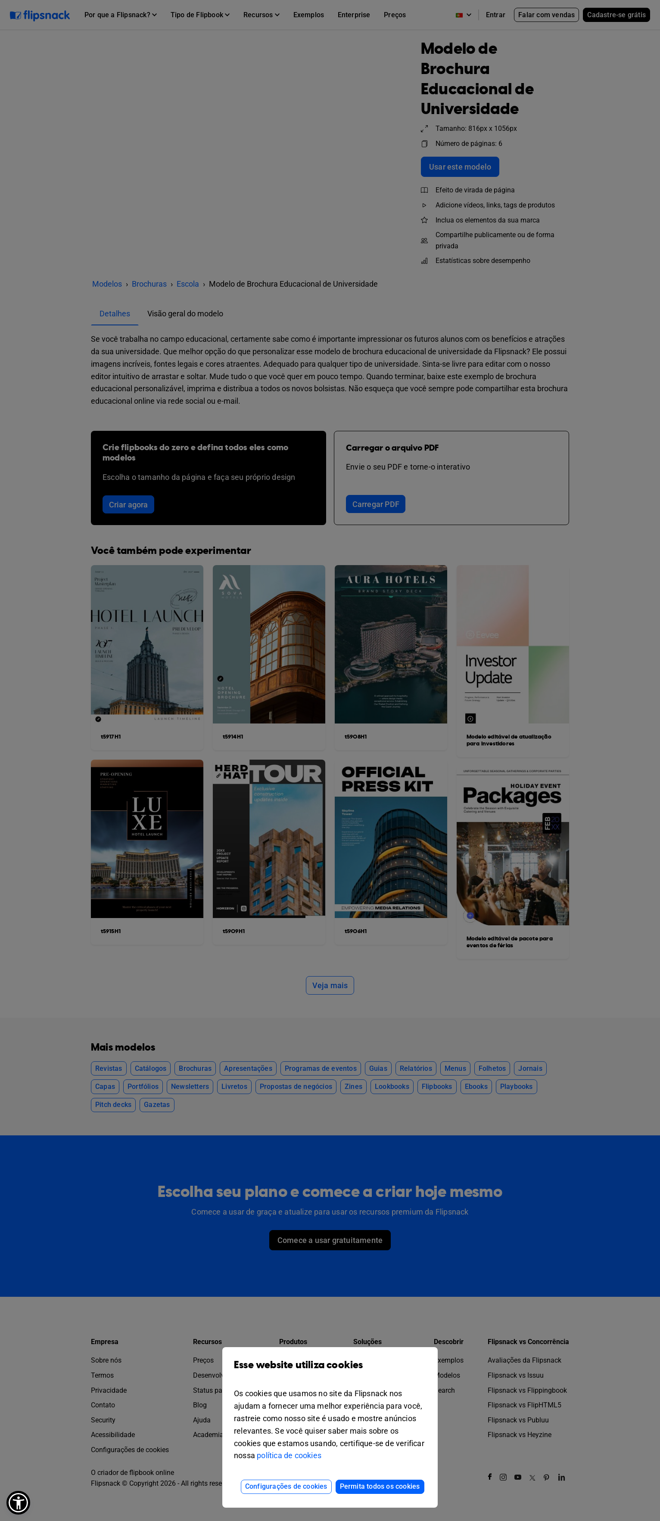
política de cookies (289, 1455)
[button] (18, 1502)
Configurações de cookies (286, 1486)
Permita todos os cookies (380, 1486)
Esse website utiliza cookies (330, 1371)
